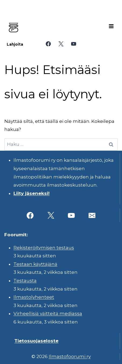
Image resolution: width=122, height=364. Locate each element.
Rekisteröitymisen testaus (43, 247)
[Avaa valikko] (111, 26)
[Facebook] (48, 44)
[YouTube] (74, 44)
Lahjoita (15, 44)
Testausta (25, 280)
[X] (61, 44)
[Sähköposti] (92, 215)
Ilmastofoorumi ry (70, 356)
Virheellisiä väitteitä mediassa (47, 313)
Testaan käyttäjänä (35, 264)
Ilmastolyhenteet (33, 297)
